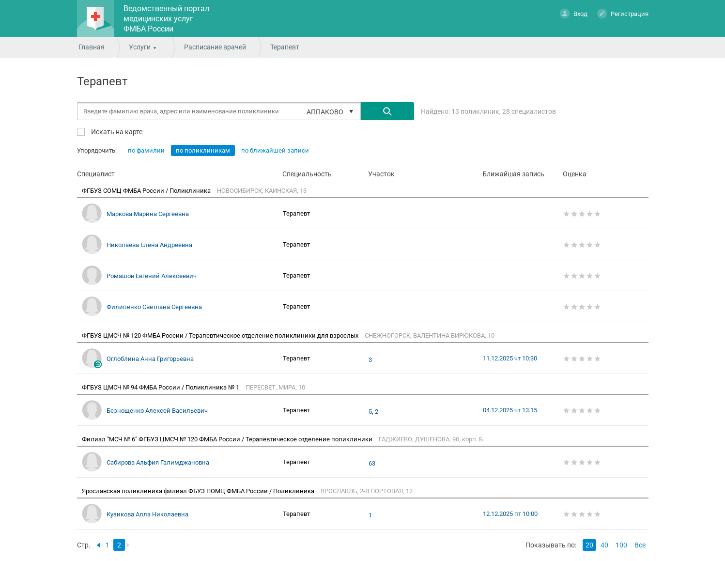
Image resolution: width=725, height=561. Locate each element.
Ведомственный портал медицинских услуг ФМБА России (166, 18)
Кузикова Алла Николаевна (147, 514)
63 (372, 463)
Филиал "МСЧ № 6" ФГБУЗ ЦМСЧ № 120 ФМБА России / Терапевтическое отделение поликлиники (228, 439)
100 (621, 545)
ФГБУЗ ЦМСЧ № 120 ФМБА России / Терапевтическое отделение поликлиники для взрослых (221, 335)
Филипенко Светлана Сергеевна (154, 307)
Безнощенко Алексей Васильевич (157, 410)
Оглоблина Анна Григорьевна (150, 358)
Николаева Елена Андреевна (149, 245)
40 (604, 545)
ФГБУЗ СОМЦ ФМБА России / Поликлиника (147, 190)
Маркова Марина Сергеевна (148, 214)
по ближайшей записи (275, 150)
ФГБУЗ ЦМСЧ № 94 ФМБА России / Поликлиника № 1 (161, 387)
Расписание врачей (215, 47)
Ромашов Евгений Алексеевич (152, 276)
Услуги (140, 47)
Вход (573, 13)
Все (640, 545)
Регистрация (622, 13)
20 (589, 545)
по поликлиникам (203, 150)
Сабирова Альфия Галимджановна (158, 462)
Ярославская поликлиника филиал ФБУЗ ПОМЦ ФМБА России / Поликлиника (199, 491)
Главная (91, 47)
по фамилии (146, 150)
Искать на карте (116, 131)
